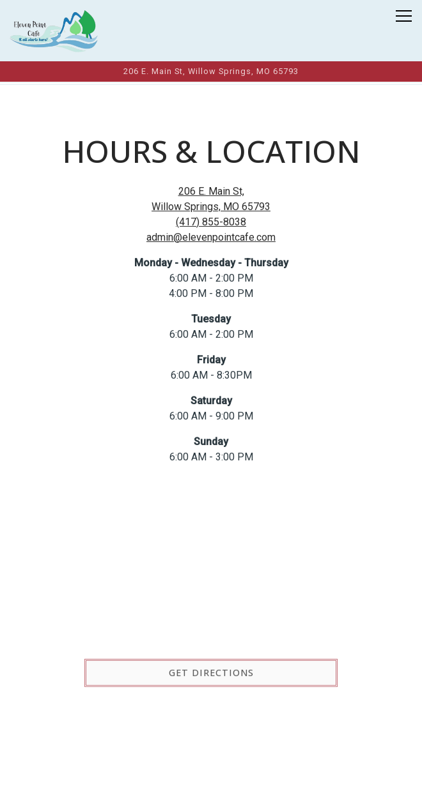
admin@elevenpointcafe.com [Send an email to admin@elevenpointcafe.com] (211, 238)
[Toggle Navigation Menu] (404, 16)
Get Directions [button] (211, 674)
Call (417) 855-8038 (211, 741)
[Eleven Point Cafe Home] (54, 31)
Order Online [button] (211, 776)
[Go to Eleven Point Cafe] (211, 71)
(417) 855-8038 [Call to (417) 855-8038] (211, 222)
